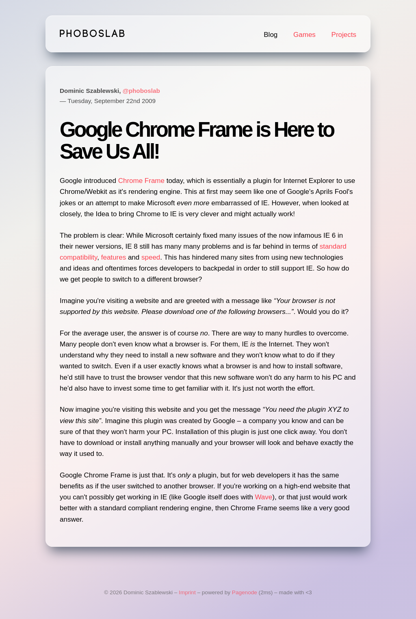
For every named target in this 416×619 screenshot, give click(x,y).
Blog (270, 35)
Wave (263, 497)
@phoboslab (141, 90)
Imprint (187, 592)
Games (304, 35)
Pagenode (244, 592)
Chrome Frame (141, 181)
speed (150, 257)
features (113, 257)
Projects (344, 35)
